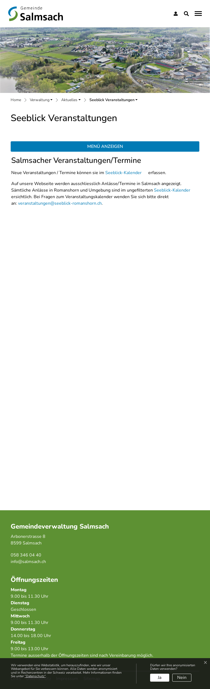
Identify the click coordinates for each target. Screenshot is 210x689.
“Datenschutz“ (35, 676)
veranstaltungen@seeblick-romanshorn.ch (60, 203)
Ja (159, 678)
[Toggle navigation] (197, 13)
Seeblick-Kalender (123, 173)
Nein (181, 678)
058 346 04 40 (26, 555)
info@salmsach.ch (28, 562)
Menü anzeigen (105, 146)
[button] (187, 13)
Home (16, 99)
